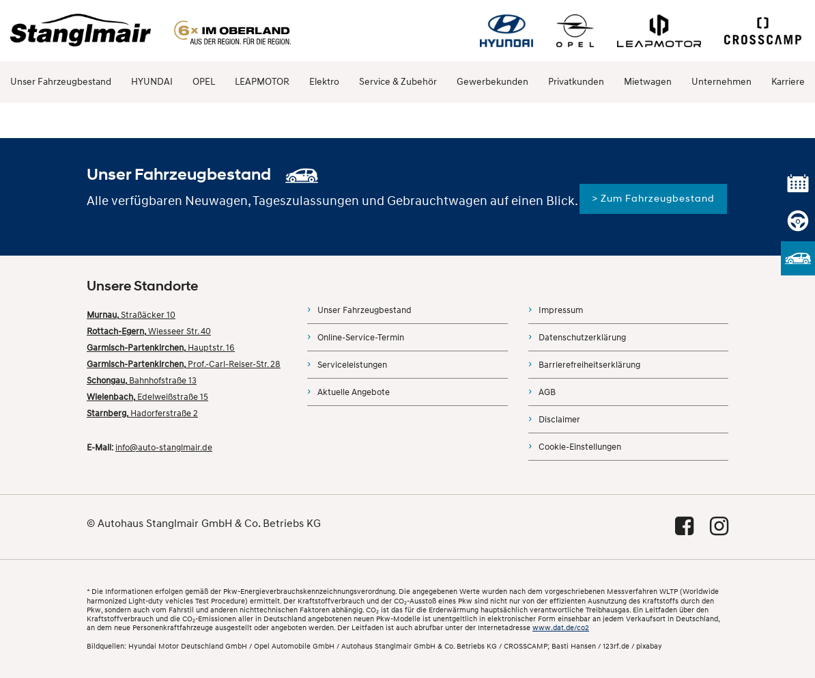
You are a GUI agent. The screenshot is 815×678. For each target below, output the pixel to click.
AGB (547, 392)
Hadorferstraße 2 (142, 413)
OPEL (203, 81)
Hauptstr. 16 (161, 347)
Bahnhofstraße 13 (142, 380)
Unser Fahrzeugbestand (60, 81)
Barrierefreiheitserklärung (589, 365)
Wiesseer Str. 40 (149, 331)
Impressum (561, 310)
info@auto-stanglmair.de (163, 447)
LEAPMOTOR (262, 81)
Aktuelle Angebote (353, 392)
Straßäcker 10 (131, 315)
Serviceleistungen (352, 365)
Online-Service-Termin (360, 337)
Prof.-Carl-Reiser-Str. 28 (184, 364)
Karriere (788, 81)
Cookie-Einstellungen (580, 447)
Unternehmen (721, 81)
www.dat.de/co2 (560, 627)
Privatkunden (576, 81)
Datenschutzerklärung (582, 337)
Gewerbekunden (492, 81)
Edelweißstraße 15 (147, 397)
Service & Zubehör (398, 81)
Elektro (324, 81)
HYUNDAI (152, 81)
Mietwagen (648, 81)
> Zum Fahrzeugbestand (653, 198)
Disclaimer (559, 419)
